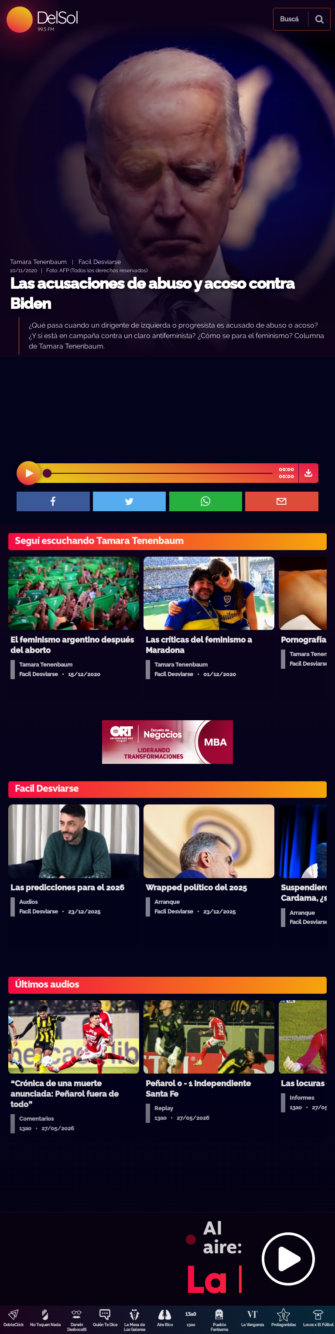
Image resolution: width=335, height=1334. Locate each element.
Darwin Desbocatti (76, 1327)
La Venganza (252, 1325)
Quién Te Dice (105, 1325)
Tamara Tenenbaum (38, 261)
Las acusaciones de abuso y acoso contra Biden (152, 293)
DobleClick (13, 1325)
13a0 (191, 1325)
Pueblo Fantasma (219, 1327)
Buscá (289, 19)
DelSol (57, 17)
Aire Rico (165, 1325)
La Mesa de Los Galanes (134, 1327)
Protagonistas (283, 1325)
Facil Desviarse (100, 261)
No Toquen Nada (45, 1325)
